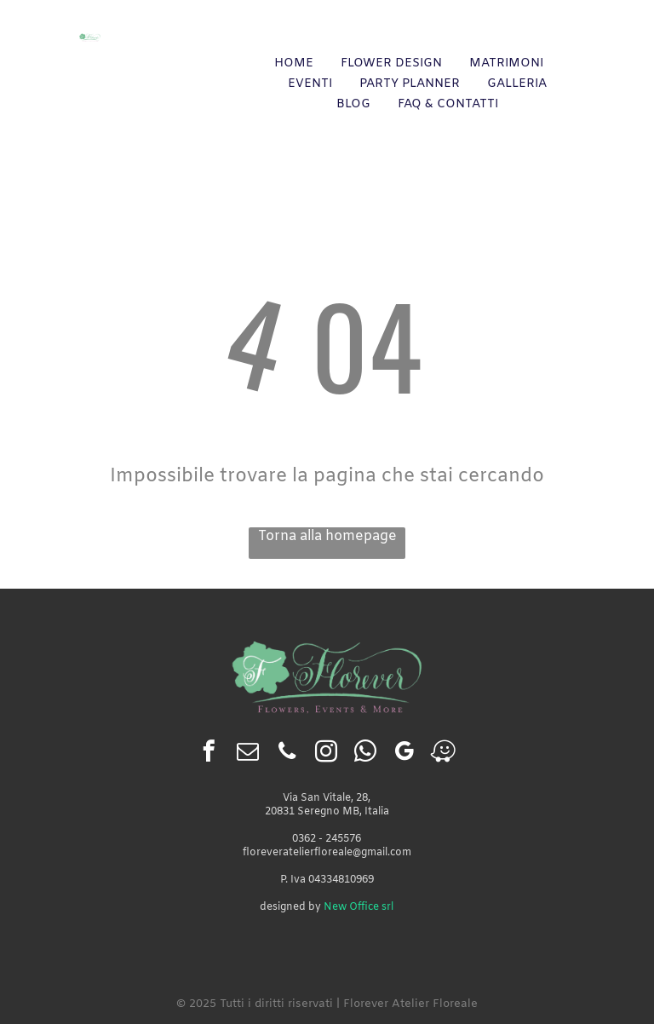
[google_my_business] (404, 754)
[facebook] (208, 754)
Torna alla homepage (327, 536)
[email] (247, 754)
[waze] (443, 754)
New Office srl (358, 907)
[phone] (286, 754)
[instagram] (325, 754)
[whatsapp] (365, 754)
